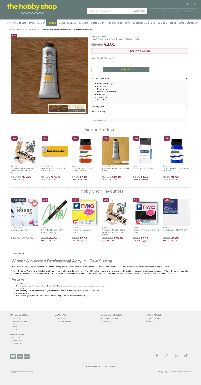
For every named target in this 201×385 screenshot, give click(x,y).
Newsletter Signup (154, 318)
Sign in (189, 4)
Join (195, 4)
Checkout (189, 11)
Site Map (150, 321)
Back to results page (101, 120)
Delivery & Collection (109, 318)
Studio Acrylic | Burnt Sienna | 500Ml (82, 169)
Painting (51, 23)
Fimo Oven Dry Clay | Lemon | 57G (82, 231)
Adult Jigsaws (17, 324)
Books (14, 329)
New (7, 23)
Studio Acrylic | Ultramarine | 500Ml (176, 169)
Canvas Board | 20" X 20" (175, 230)
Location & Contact (64, 321)
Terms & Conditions (19, 338)
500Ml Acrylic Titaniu (143, 168)
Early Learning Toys (19, 321)
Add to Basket (126, 69)
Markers (83, 23)
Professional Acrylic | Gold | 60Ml (115, 169)
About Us (60, 318)
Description (18, 253)
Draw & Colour (37, 23)
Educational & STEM (144, 23)
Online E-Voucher (19, 230)
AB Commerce (185, 372)
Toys (127, 23)
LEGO (14, 327)
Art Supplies (16, 318)
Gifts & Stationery (188, 23)
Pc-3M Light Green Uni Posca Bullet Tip (52, 231)
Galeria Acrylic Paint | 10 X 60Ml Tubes (54, 169)
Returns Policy (107, 321)
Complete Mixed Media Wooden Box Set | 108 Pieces (22, 170)
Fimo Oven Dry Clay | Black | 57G (146, 231)
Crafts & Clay (97, 23)
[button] (85, 40)
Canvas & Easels (67, 23)
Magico (166, 372)
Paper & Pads (114, 23)
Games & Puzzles (167, 23)
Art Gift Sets (19, 23)
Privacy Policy (16, 341)
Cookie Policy (16, 343)
